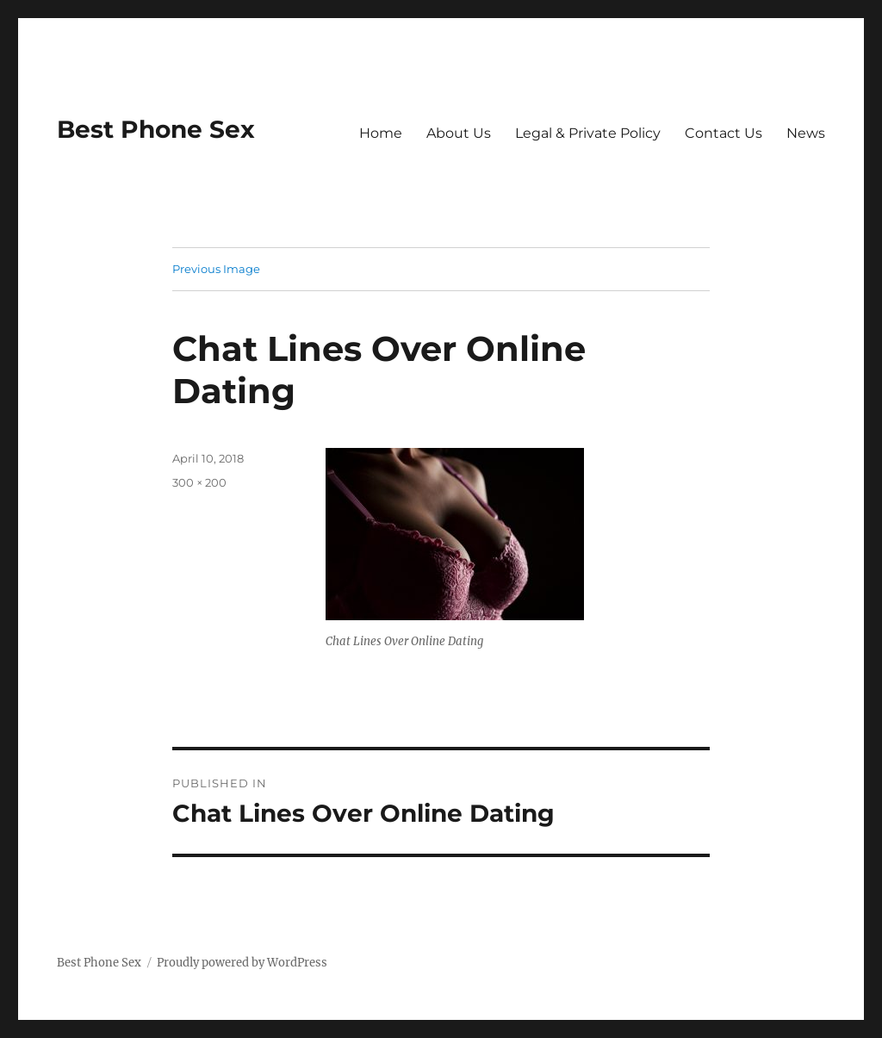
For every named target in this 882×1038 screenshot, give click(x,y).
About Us (458, 133)
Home (380, 133)
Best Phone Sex (156, 129)
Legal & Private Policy (588, 133)
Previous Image (216, 269)
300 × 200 (199, 482)
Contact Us (723, 133)
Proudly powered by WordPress (242, 962)
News (805, 133)
